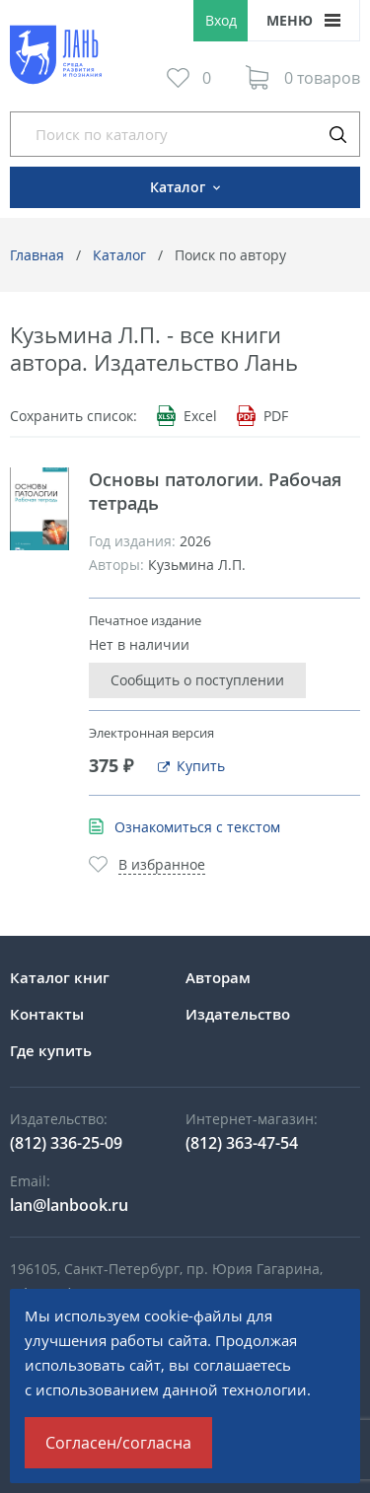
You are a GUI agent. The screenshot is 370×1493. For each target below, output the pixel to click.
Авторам (218, 977)
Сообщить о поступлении (197, 680)
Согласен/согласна (118, 1443)
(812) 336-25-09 (66, 1143)
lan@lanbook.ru (69, 1205)
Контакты (47, 1014)
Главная (37, 255)
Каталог (119, 255)
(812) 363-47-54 (241, 1143)
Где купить (51, 1050)
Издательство (237, 1014)
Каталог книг (60, 977)
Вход (221, 20)
